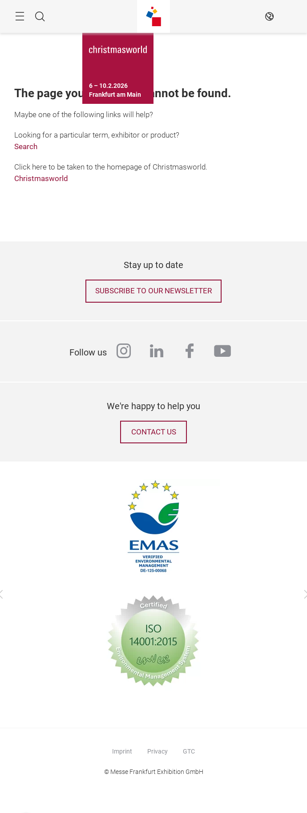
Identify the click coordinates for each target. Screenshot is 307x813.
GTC (189, 751)
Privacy (157, 751)
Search (25, 146)
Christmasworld (41, 178)
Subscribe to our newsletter (153, 291)
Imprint (122, 751)
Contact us (153, 432)
